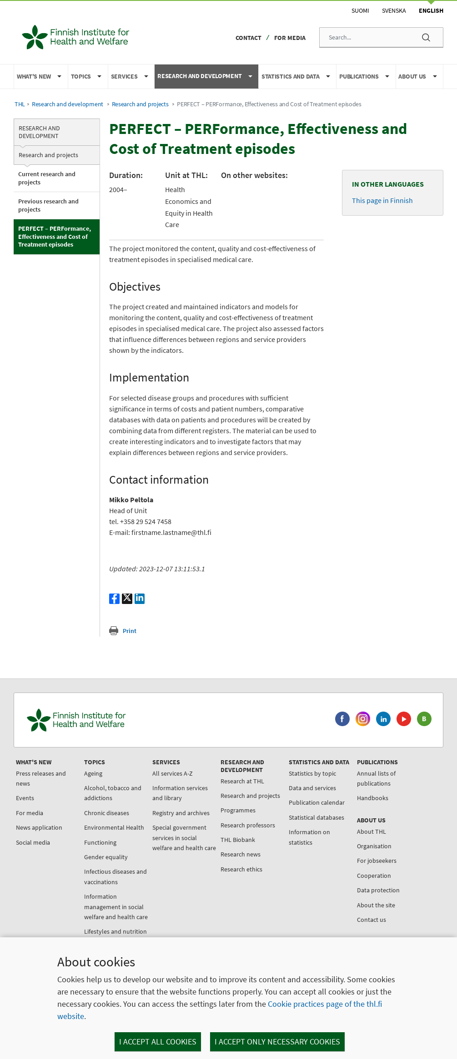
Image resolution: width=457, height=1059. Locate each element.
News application (39, 827)
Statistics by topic (312, 773)
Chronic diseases (106, 813)
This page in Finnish (382, 200)
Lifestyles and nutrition (115, 931)
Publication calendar (317, 802)
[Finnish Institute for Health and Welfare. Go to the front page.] (114, 720)
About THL (371, 831)
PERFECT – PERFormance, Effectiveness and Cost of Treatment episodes (54, 236)
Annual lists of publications (376, 778)
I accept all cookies (157, 1041)
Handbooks (372, 798)
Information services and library (180, 793)
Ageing (93, 773)
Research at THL (242, 781)
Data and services (312, 788)
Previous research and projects (48, 205)
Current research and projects (46, 178)
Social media (33, 842)
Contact (248, 38)
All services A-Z (172, 773)
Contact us (371, 919)
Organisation (374, 846)
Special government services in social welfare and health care (184, 837)
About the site (376, 905)
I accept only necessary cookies (277, 1041)
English (431, 10)
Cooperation (374, 875)
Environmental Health (114, 827)
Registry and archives (181, 813)
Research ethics (241, 869)
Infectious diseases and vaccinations (115, 876)
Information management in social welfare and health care (116, 906)
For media (290, 38)
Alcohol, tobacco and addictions (112, 793)
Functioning (100, 842)
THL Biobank (238, 840)
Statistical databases (316, 817)
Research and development (67, 104)
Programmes (238, 810)
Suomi (360, 10)
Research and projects (140, 104)
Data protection (378, 890)
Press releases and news (41, 778)
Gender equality (106, 857)
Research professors (248, 825)
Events (25, 798)
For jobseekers (377, 860)
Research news (241, 854)
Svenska (394, 10)
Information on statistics (309, 837)
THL (20, 104)
